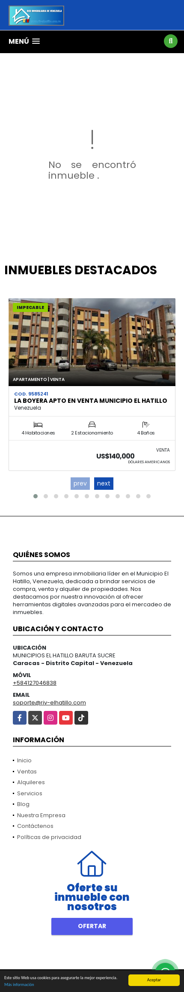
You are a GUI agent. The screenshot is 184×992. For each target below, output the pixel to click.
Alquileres (31, 782)
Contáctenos (35, 826)
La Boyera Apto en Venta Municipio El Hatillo (90, 400)
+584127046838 (34, 683)
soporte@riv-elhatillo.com (49, 702)
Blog (23, 804)
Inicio (24, 760)
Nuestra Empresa (41, 815)
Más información (19, 985)
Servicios (29, 793)
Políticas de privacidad (49, 837)
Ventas (27, 771)
